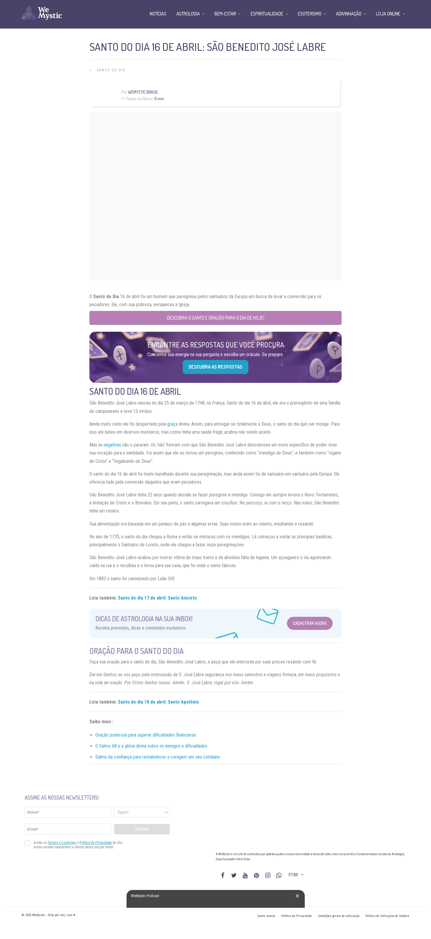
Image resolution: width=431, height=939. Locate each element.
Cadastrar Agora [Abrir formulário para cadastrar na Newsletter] (310, 623)
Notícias (158, 14)
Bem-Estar (225, 14)
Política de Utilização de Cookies (387, 916)
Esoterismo (309, 14)
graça (172, 424)
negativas (112, 445)
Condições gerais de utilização (338, 916)
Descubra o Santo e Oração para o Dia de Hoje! (215, 318)
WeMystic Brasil (143, 92)
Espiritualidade (267, 14)
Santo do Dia (111, 70)
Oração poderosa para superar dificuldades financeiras (145, 735)
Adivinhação (348, 14)
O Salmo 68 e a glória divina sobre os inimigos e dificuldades (151, 746)
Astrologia (188, 14)
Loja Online (388, 14)
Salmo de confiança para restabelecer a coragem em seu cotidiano (157, 757)
